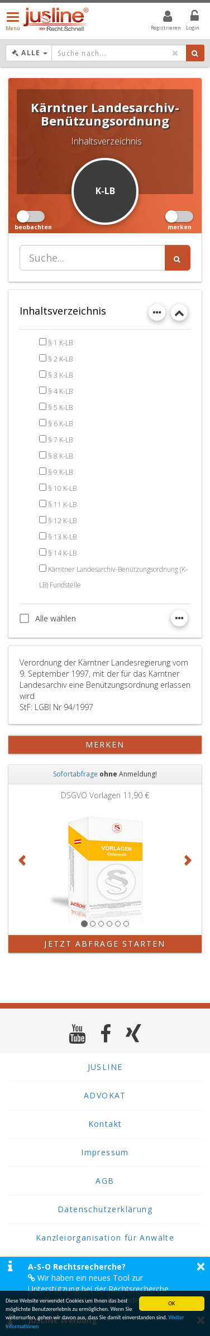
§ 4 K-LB (60, 391)
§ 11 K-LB (62, 504)
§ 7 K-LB (60, 440)
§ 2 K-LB (60, 359)
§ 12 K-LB (62, 520)
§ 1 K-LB (60, 343)
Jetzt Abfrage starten (104, 943)
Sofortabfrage (75, 774)
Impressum (105, 1152)
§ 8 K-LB (60, 456)
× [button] (201, 1266)
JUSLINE (105, 1067)
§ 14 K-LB (62, 553)
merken (105, 744)
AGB (105, 1180)
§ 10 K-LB (62, 488)
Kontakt (105, 1123)
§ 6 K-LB (60, 423)
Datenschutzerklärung (105, 1209)
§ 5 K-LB (60, 407)
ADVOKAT (105, 1095)
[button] (22, 859)
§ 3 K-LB (60, 375)
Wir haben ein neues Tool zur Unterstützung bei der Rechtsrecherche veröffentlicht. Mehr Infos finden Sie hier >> (105, 1288)
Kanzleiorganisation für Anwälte (105, 1237)
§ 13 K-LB (62, 537)
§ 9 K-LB (60, 472)
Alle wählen (48, 618)
